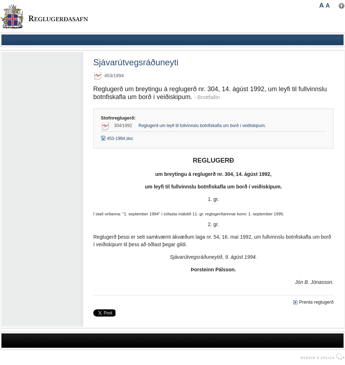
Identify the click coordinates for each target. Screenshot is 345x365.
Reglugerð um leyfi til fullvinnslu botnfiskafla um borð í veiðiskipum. (202, 125)
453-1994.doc (117, 138)
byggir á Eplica (321, 356)
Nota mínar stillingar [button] (342, 6)
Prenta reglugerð (316, 302)
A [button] (321, 5)
